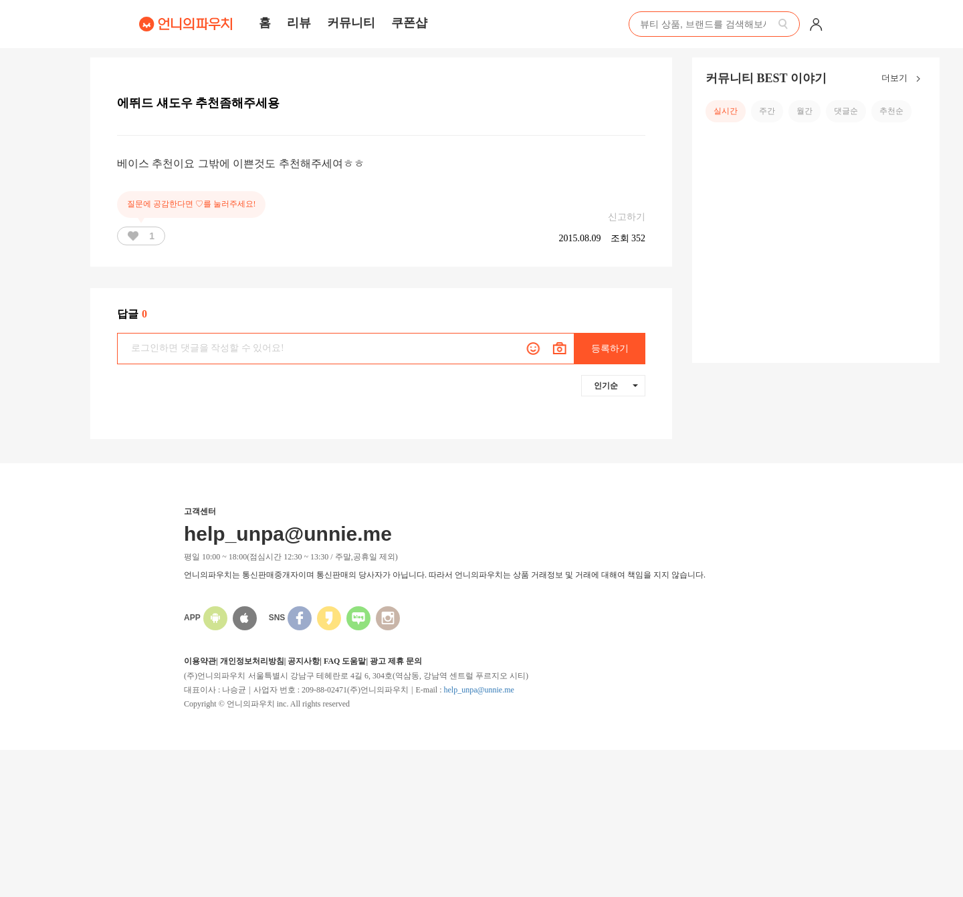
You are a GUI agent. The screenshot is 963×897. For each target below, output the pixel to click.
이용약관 (200, 661)
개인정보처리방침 (252, 661)
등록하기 (610, 349)
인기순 (616, 385)
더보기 (903, 79)
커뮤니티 (351, 22)
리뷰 (299, 22)
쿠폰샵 (409, 22)
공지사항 (304, 661)
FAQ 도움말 (345, 661)
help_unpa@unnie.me (478, 689)
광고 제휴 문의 (396, 661)
